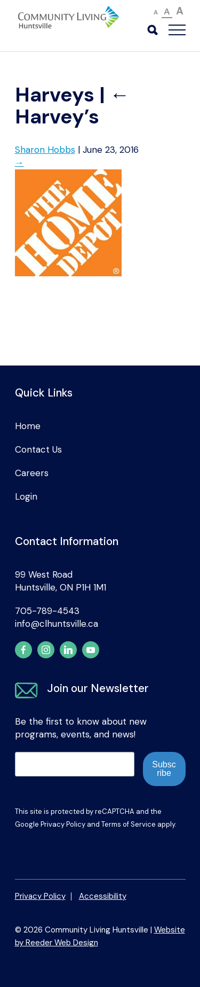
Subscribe (163, 769)
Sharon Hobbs (45, 150)
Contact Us (38, 449)
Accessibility (102, 896)
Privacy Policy (63, 824)
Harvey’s (72, 106)
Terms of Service (128, 824)
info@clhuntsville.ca (56, 623)
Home (28, 426)
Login (26, 496)
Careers (32, 473)
